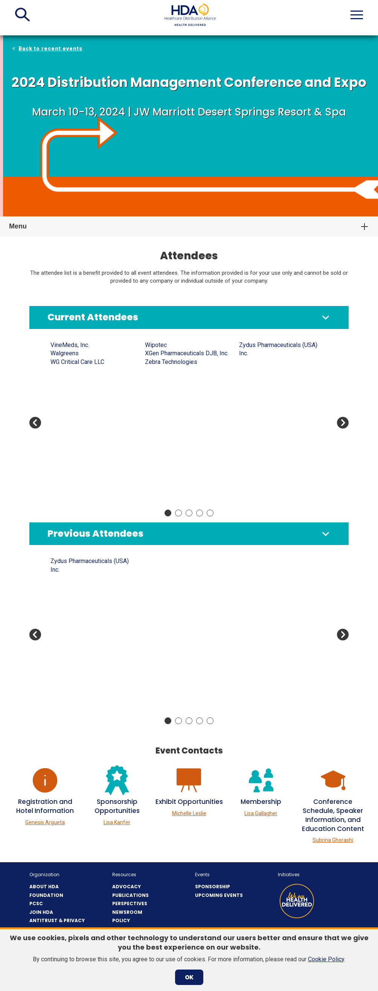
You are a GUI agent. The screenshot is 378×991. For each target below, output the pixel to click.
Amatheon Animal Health (82, 586)
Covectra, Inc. (256, 620)
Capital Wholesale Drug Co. (180, 654)
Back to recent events (50, 49)
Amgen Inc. (64, 395)
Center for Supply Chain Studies (187, 696)
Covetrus (251, 387)
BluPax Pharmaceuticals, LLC (183, 412)
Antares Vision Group (78, 429)
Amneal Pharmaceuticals (82, 404)
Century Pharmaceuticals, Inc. (277, 578)
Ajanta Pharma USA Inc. (80, 378)
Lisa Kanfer (117, 822)
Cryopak (250, 404)
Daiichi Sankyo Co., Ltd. (269, 679)
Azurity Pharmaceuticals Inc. (182, 387)
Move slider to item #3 (189, 513)
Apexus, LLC (66, 645)
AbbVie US (64, 345)
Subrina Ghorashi (332, 840)
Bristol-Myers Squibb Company (186, 462)
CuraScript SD (257, 654)
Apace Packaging (73, 437)
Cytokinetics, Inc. (261, 420)
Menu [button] (18, 226)
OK (189, 977)
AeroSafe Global (71, 370)
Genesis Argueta (45, 822)
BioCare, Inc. (161, 395)
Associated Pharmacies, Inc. (87, 479)
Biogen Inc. (159, 404)
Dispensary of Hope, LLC (272, 446)
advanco (61, 361)
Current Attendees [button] (92, 317)
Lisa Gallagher (260, 813)
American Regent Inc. (78, 603)
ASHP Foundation (73, 471)
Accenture (63, 353)
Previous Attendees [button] (95, 533)
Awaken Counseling (171, 370)
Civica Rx (251, 353)
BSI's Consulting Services (179, 645)
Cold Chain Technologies (271, 361)
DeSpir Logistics (261, 429)
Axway (153, 378)
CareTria (155, 479)
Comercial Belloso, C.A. (269, 370)
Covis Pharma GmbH (266, 395)
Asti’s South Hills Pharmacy (86, 687)
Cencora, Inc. (255, 345)
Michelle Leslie (189, 813)
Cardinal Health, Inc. (170, 471)
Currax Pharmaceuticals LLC (275, 412)
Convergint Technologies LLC (277, 378)
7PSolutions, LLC (73, 561)
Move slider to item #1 (168, 513)
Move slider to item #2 (178, 513)
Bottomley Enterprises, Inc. (180, 437)
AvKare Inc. (159, 361)
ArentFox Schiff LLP (77, 462)
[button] (22, 15)
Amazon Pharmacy (74, 594)
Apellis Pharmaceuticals (82, 446)
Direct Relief (255, 437)
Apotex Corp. (67, 454)
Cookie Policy (326, 959)
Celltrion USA (162, 679)
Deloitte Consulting (264, 687)
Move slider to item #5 (210, 513)
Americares (65, 387)
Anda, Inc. (62, 420)
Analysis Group (70, 412)
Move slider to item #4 (199, 513)
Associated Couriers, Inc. (83, 670)
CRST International (263, 645)
